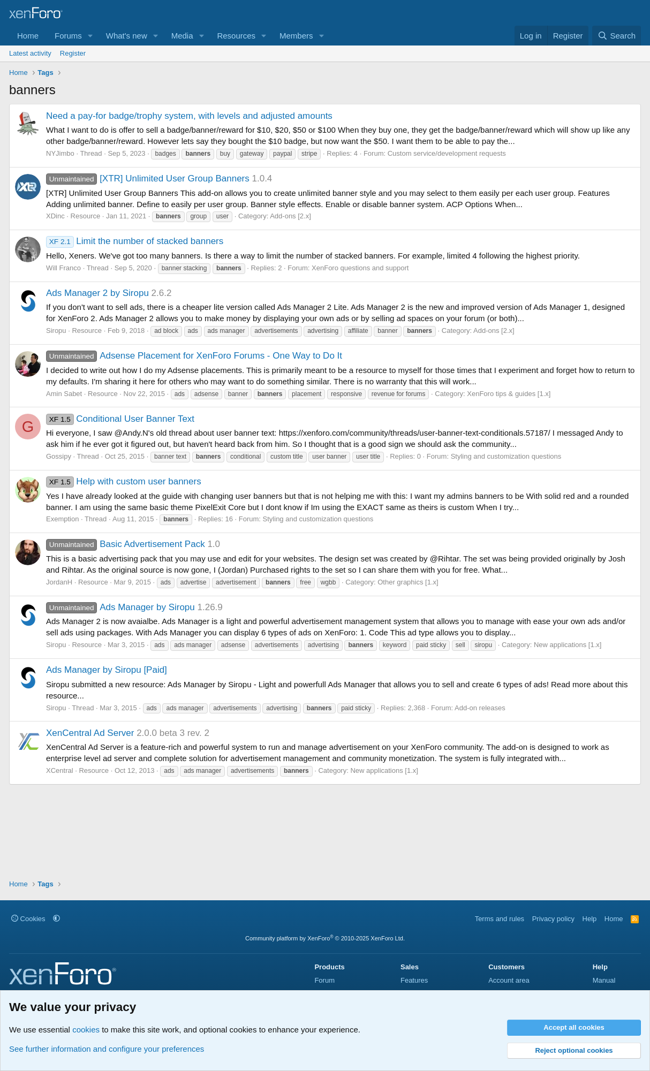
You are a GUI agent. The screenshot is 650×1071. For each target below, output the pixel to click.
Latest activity (30, 53)
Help (590, 919)
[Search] (616, 35)
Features (414, 980)
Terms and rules (499, 919)
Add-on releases (480, 708)
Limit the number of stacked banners (134, 241)
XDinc (55, 216)
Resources (236, 35)
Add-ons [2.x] (290, 216)
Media (182, 35)
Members (296, 35)
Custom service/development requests (447, 153)
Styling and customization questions (506, 456)
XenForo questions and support (360, 268)
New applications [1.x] (567, 645)
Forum (324, 980)
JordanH (59, 582)
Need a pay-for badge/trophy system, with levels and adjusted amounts (189, 116)
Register (73, 53)
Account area (509, 980)
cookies (86, 1029)
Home (28, 35)
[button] (90, 35)
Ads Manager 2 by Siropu (97, 293)
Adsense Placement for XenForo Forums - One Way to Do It (194, 356)
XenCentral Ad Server (90, 733)
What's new (126, 35)
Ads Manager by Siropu (120, 607)
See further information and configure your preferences (106, 1048)
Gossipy (58, 456)
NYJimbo (60, 153)
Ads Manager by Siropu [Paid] (106, 670)
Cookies (28, 919)
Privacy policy (553, 919)
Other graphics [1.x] (407, 582)
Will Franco (63, 268)
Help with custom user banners (123, 481)
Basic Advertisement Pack (125, 544)
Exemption (62, 519)
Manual (604, 980)
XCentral (59, 770)
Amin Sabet (64, 394)
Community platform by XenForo (325, 938)
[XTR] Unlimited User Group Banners (148, 178)
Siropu (56, 330)
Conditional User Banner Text (120, 419)
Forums (68, 35)
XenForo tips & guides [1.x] (508, 394)
